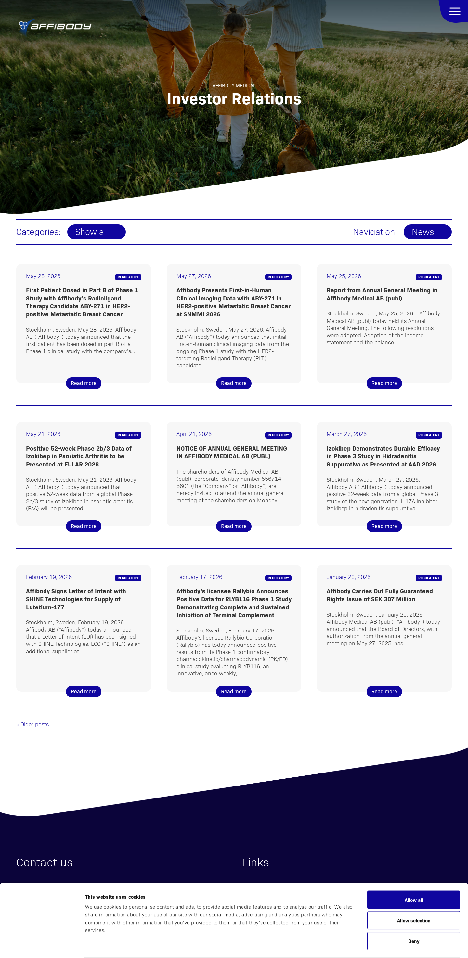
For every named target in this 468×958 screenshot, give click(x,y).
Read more (84, 382)
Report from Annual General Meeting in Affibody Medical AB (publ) (382, 294)
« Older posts (32, 724)
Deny (413, 915)
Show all (91, 231)
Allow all (414, 874)
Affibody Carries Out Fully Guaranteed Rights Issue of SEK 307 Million (380, 594)
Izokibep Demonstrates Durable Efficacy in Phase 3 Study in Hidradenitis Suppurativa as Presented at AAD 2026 (383, 456)
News (423, 231)
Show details (336, 945)
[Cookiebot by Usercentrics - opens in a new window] (42, 945)
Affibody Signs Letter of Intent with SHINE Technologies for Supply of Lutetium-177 (76, 598)
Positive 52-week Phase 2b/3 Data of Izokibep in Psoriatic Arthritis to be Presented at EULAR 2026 (79, 456)
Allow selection (414, 895)
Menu (453, 11)
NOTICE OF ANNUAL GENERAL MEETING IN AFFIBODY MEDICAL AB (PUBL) (231, 452)
